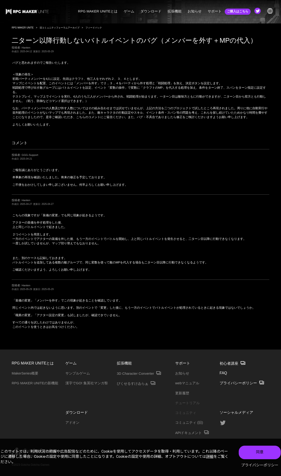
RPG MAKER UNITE (23, 27)
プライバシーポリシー (259, 465)
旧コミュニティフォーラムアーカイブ (59, 27)
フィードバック (93, 27)
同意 (259, 452)
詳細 (209, 456)
